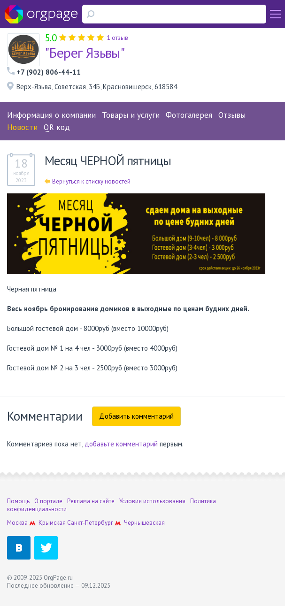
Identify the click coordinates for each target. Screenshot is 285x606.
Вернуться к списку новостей (88, 181)
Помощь (18, 501)
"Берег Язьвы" (84, 52)
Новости (22, 127)
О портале (48, 501)
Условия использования (152, 501)
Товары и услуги (131, 115)
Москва (17, 523)
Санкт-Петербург (90, 523)
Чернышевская (144, 523)
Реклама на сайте (91, 501)
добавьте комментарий (121, 443)
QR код (57, 127)
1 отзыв (117, 38)
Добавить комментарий (136, 416)
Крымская (52, 523)
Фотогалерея (189, 115)
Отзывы (232, 115)
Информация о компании (51, 115)
